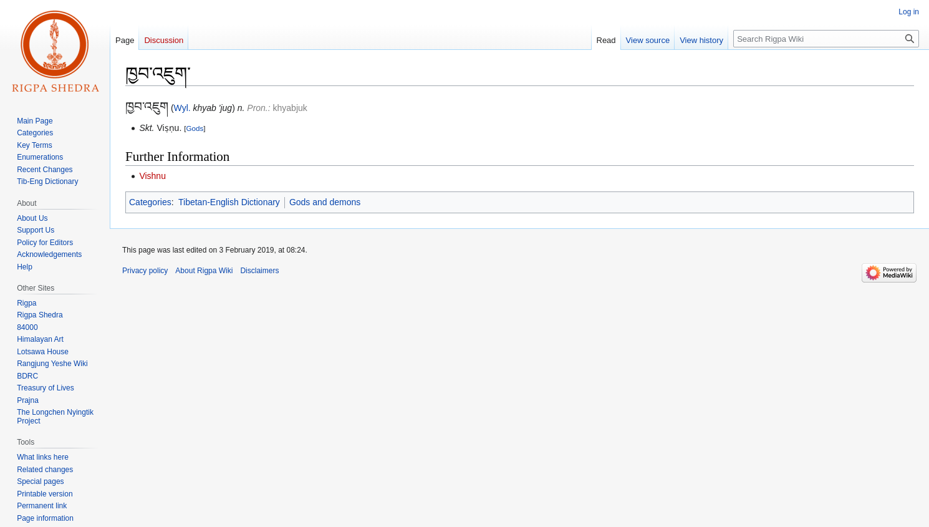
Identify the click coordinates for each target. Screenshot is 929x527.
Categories (150, 202)
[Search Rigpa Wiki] (826, 38)
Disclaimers (259, 270)
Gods (194, 128)
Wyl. (182, 108)
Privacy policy (145, 270)
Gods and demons (324, 202)
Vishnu (152, 176)
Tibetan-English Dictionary (229, 202)
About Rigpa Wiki (204, 270)
